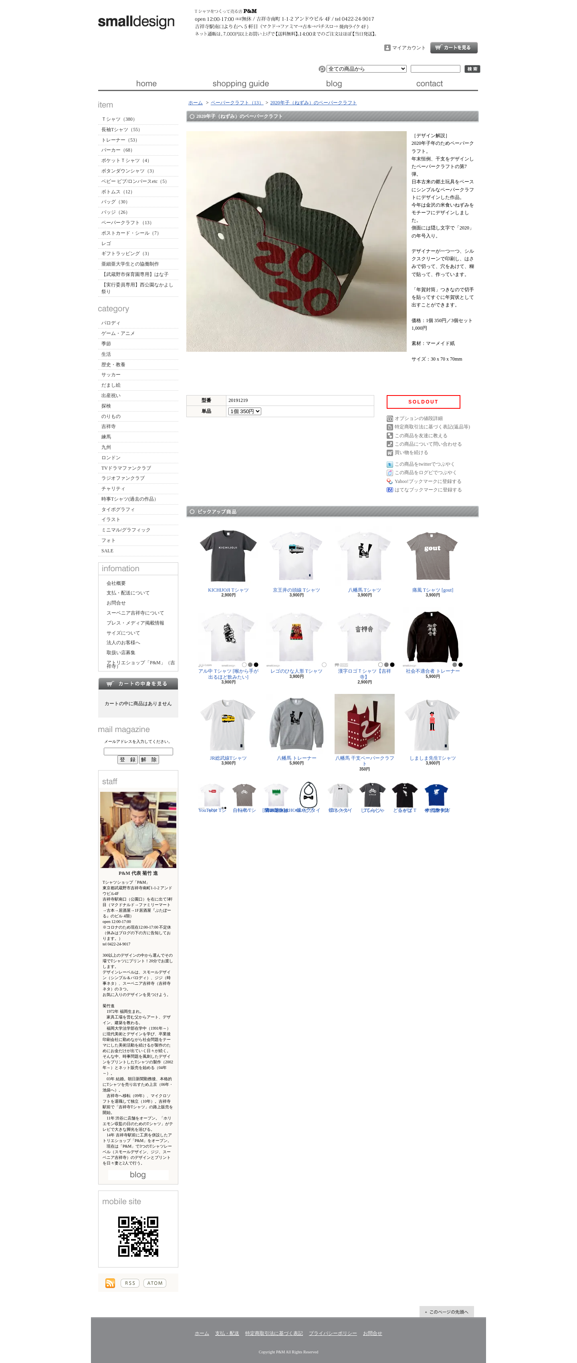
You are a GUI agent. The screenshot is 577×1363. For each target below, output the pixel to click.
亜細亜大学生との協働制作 (130, 264)
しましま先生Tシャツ (433, 727)
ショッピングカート (454, 48)
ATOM (154, 1283)
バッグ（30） (115, 202)
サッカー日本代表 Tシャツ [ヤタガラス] (437, 797)
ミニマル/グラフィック (126, 530)
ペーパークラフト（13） (127, 222)
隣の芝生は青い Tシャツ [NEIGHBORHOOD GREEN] (282, 797)
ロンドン (111, 457)
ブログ (335, 83)
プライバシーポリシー (333, 1333)
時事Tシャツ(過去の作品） (130, 499)
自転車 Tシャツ (244, 797)
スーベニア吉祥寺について (135, 613)
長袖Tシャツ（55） (122, 129)
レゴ (106, 243)
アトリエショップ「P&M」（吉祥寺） (141, 664)
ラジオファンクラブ (123, 478)
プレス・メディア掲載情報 (135, 623)
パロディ (111, 323)
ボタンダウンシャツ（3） (129, 171)
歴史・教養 (113, 364)
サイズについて (123, 633)
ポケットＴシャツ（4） (126, 160)
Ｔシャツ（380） (119, 119)
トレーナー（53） (120, 140)
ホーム (145, 83)
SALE (107, 551)
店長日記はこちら (138, 1175)
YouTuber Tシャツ (212, 797)
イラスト (111, 519)
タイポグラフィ (118, 509)
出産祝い (111, 395)
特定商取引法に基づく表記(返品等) (432, 427)
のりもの (111, 416)
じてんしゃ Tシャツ (373, 797)
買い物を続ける (411, 452)
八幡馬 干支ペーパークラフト (365, 730)
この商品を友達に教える (421, 435)
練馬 (106, 437)
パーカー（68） (118, 150)
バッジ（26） (115, 212)
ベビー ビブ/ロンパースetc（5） (135, 181)
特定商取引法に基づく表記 (274, 1333)
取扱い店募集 (121, 652)
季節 (106, 344)
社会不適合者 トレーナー (433, 640)
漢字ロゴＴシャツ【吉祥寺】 (365, 643)
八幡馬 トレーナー (296, 727)
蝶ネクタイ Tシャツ (341, 797)
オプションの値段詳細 (419, 418)
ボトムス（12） (118, 192)
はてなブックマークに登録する (428, 490)
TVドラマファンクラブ (126, 468)
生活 (106, 354)
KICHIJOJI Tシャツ (228, 559)
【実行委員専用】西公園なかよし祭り (137, 288)
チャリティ (113, 488)
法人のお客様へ (123, 642)
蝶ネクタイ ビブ (309, 797)
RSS (130, 1283)
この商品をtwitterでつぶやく (425, 464)
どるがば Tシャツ (405, 797)
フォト (108, 540)
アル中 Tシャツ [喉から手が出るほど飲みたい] (228, 643)
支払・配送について (240, 83)
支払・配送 (227, 1333)
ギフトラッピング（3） (126, 253)
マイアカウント (409, 48)
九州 (106, 447)
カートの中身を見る (138, 683)
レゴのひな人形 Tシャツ (296, 640)
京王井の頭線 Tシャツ (296, 559)
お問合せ (430, 83)
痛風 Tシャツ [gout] (433, 559)
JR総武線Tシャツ (228, 727)
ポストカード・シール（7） (131, 233)
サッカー (111, 374)
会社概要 (116, 583)
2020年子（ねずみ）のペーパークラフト (313, 102)
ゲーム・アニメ (118, 333)
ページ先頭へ (447, 1311)
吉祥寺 (108, 426)
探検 (106, 406)
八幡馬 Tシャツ (365, 559)
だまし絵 (111, 385)
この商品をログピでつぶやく (426, 472)
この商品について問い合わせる (428, 444)
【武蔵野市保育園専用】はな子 (135, 274)
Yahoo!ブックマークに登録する (428, 481)
